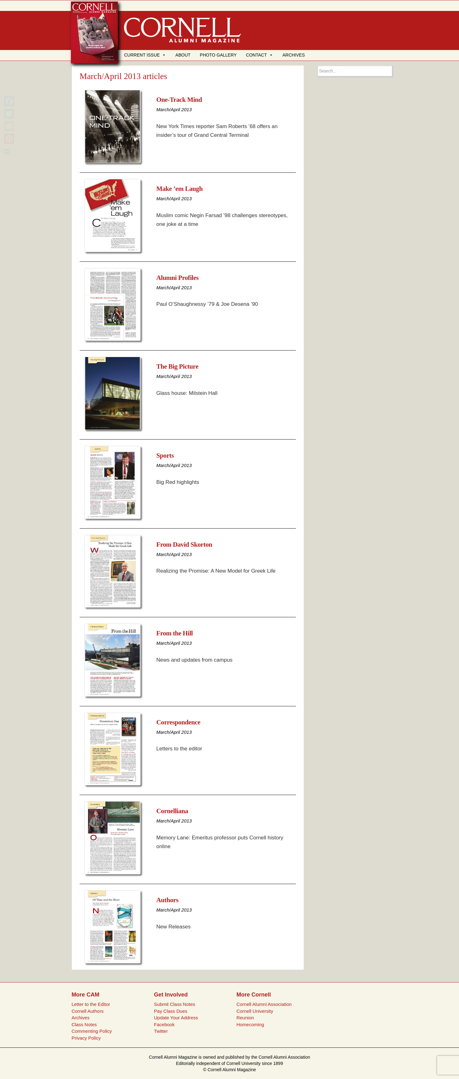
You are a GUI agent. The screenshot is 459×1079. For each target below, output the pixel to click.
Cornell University (255, 1011)
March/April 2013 (174, 109)
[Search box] (355, 71)
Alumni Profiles (177, 277)
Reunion (245, 1017)
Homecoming (250, 1024)
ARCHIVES (293, 54)
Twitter (161, 1031)
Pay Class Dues (170, 1011)
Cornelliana (172, 811)
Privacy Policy (86, 1038)
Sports (165, 455)
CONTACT (259, 54)
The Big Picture (177, 366)
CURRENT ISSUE (145, 54)
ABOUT (182, 54)
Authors (167, 900)
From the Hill (174, 633)
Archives (81, 1017)
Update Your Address (176, 1017)
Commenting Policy (92, 1031)
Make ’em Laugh (179, 188)
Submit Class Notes (174, 1004)
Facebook (164, 1024)
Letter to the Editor (91, 1004)
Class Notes (84, 1024)
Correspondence (178, 722)
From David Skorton (184, 544)
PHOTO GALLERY (218, 54)
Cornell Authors (88, 1011)
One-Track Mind (179, 99)
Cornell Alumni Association (264, 1004)
